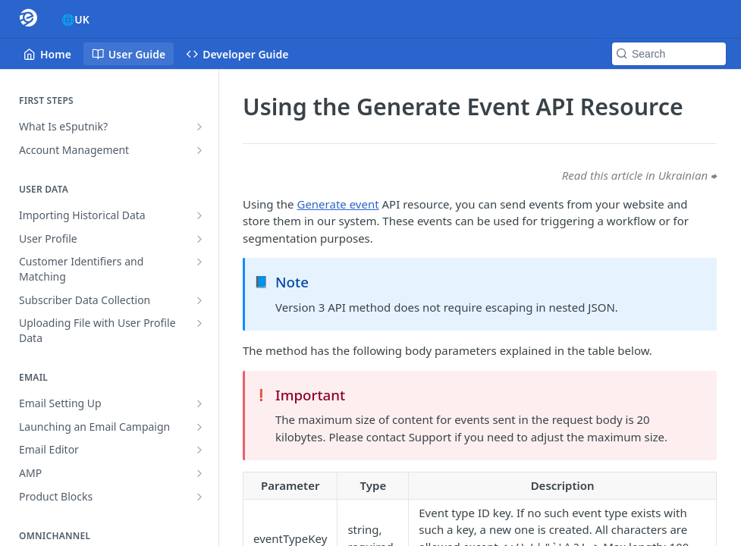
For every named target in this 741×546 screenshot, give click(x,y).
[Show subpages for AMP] (199, 473)
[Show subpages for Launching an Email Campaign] (199, 427)
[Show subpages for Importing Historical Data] (199, 215)
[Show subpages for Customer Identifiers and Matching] (199, 262)
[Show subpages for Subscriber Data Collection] (199, 300)
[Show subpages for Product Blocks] (199, 497)
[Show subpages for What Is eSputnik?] (199, 127)
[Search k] (669, 53)
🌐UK (75, 19)
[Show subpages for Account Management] (199, 150)
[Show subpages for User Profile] (199, 239)
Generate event (337, 204)
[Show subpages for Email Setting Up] (199, 403)
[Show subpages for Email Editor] (199, 450)
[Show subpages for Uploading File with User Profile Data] (199, 323)
